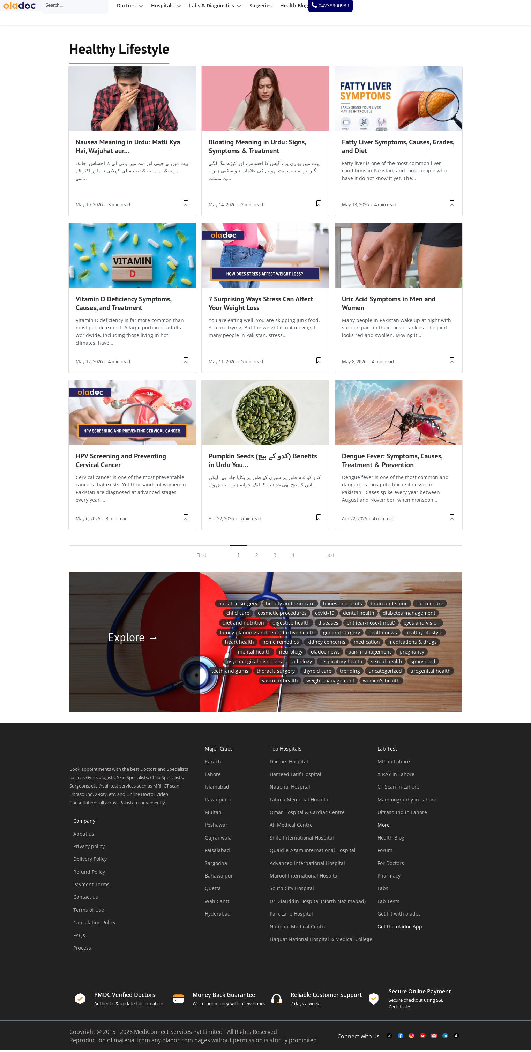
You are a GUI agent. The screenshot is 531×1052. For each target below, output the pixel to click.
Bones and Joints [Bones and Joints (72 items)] (342, 605)
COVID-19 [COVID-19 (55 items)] (325, 615)
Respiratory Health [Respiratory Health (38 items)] (341, 663)
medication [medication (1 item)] (367, 644)
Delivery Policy (90, 861)
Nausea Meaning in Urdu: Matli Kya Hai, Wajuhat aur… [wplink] (128, 148)
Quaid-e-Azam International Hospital (313, 852)
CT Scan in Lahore (398, 788)
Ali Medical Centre (291, 827)
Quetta (213, 890)
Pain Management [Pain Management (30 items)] (369, 653)
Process (82, 950)
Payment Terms (91, 886)
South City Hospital (292, 890)
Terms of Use (88, 912)
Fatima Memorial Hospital (300, 801)
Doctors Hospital (289, 763)
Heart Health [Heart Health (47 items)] (239, 644)
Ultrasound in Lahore (402, 814)
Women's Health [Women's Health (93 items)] (381, 682)
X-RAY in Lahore (395, 776)
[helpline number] (500, 13)
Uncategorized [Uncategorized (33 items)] (385, 673)
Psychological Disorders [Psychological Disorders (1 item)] (254, 663)
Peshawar (216, 827)
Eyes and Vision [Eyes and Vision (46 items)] (422, 624)
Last (330, 557)
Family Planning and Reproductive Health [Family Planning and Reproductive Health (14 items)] (267, 634)
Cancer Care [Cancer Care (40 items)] (429, 605)
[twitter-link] (389, 1038)
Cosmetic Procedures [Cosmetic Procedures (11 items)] (282, 615)
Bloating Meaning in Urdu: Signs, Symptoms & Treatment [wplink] (257, 148)
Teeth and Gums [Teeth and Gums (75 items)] (229, 673)
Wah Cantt (217, 903)
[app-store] (409, 948)
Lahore (213, 776)
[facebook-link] (400, 1038)
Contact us (85, 899)
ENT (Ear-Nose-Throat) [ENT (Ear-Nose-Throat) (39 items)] (371, 624)
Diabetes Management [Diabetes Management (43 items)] (409, 615)
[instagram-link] (411, 1038)
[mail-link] (434, 1038)
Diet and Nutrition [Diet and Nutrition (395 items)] (243, 624)
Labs (382, 890)
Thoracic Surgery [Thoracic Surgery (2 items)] (276, 673)
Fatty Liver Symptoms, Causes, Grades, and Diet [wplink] (398, 148)
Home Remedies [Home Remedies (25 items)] (280, 644)
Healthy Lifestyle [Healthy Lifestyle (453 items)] (423, 634)
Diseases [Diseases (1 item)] (328, 624)
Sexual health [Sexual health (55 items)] (386, 663)
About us (83, 836)
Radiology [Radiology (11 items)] (301, 663)
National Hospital (290, 788)
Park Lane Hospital (291, 915)
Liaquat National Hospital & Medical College (321, 941)
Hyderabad (218, 915)
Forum (384, 852)
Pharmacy (389, 877)
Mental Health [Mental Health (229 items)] (254, 653)
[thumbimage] (132, 100)
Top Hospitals (285, 750)
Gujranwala (218, 839)
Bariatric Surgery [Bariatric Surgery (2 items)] (237, 605)
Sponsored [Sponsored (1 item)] (423, 663)
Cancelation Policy (94, 924)
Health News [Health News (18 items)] (382, 634)
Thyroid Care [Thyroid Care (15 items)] (317, 673)
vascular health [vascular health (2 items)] (280, 682)
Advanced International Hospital (307, 865)
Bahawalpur (219, 877)
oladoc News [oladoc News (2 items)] (325, 653)
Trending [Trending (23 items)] (350, 673)
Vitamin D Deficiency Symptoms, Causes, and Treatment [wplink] (123, 305)
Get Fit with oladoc (399, 915)
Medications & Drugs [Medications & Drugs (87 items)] (412, 644)
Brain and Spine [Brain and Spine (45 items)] (389, 605)
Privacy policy (89, 848)
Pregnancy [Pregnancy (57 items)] (411, 653)
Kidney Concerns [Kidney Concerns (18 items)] (326, 644)
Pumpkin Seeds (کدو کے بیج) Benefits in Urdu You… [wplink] (263, 462)
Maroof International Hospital (304, 877)
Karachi (214, 763)
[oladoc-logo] (24, 13)
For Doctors (390, 865)
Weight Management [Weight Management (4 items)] (330, 682)
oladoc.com (177, 1042)
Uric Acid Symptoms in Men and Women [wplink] (388, 305)
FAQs (79, 937)
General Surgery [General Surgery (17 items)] (341, 634)
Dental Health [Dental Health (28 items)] (358, 615)
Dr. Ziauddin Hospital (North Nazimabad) (318, 903)
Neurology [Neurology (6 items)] (290, 653)
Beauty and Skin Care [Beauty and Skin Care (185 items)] (290, 605)
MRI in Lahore (393, 763)
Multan (213, 814)
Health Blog (390, 839)
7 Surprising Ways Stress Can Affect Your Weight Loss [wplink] (261, 305)
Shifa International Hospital (302, 839)
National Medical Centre (298, 928)
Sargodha (216, 865)
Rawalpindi (218, 801)
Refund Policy (89, 874)
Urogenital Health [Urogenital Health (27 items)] (430, 673)
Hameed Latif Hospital (295, 776)
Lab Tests (388, 903)
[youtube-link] (422, 1038)
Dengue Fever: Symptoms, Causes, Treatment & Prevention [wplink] (392, 462)
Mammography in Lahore (406, 801)
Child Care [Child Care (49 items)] (237, 615)
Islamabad (217, 788)
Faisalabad (217, 852)
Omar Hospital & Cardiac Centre (307, 814)
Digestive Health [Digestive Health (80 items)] (291, 624)
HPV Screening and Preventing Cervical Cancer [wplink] (121, 462)
